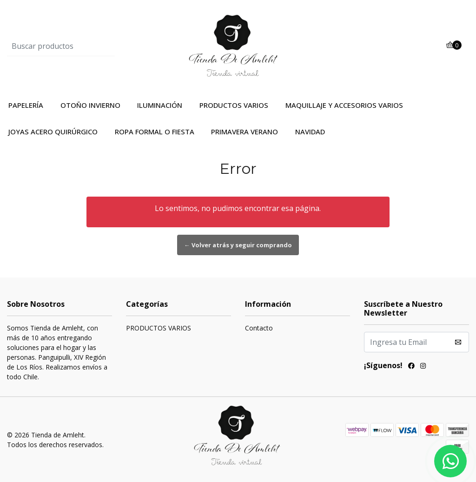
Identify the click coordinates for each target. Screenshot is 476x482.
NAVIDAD (310, 131)
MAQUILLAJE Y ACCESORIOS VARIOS (344, 105)
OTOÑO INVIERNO (90, 105)
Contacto (259, 328)
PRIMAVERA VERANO (244, 131)
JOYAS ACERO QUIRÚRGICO (53, 131)
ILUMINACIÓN (159, 105)
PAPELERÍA (25, 105)
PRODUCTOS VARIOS (233, 105)
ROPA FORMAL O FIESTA (154, 131)
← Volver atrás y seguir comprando (238, 245)
